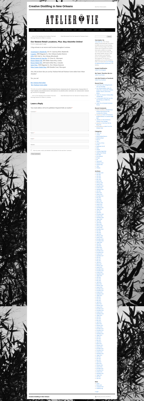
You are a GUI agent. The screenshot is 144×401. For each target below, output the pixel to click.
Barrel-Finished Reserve (54, 89)
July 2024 (98, 176)
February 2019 (99, 235)
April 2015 (98, 302)
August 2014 (99, 315)
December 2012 (99, 348)
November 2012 (100, 350)
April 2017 (98, 262)
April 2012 (98, 361)
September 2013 (100, 333)
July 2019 (98, 230)
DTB (32, 56)
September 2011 (100, 373)
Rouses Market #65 (36, 63)
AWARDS (96, 30)
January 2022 (99, 204)
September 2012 (100, 353)
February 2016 (99, 285)
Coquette (33, 54)
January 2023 (99, 194)
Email (32, 138)
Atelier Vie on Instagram (100, 70)
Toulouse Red (82, 89)
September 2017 (100, 255)
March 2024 (99, 181)
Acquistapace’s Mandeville (39, 52)
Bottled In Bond (100, 138)
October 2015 (99, 292)
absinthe (36, 90)
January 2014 (99, 327)
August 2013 (99, 335)
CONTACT (89, 30)
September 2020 (100, 217)
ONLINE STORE (67, 30)
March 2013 (99, 343)
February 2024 (99, 182)
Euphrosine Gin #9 (65, 89)
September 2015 (100, 294)
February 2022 (99, 202)
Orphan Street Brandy (101, 153)
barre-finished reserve (44, 90)
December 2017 (99, 250)
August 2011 (99, 375)
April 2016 (98, 282)
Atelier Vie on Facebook (100, 80)
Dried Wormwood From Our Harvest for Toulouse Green (75, 36)
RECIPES (47, 30)
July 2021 (98, 211)
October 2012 (99, 352)
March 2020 (99, 224)
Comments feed (99, 386)
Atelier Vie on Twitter (100, 75)
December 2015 (99, 289)
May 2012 (98, 360)
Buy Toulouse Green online (39, 85)
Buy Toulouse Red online (38, 82)
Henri (97, 148)
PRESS (103, 30)
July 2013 (98, 337)
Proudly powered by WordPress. (104, 396)
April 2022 (98, 199)
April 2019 (98, 234)
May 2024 (98, 179)
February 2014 (99, 325)
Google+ (97, 391)
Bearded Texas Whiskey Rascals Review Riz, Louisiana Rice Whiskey (104, 111)
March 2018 (99, 247)
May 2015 (98, 300)
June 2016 (98, 279)
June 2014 (98, 318)
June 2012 (98, 358)
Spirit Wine (34, 65)
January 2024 (99, 184)
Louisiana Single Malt (101, 151)
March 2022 (99, 201)
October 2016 (99, 272)
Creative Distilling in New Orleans (51, 6)
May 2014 (98, 320)
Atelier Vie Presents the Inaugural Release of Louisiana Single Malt (104, 116)
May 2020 (98, 221)
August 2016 (99, 275)
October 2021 (99, 206)
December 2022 (99, 196)
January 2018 (99, 249)
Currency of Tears (100, 143)
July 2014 (98, 317)
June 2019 (98, 232)
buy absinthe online (63, 90)
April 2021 (98, 212)
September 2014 (100, 313)
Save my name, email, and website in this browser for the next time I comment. (52, 150)
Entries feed (99, 385)
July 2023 (98, 191)
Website (33, 144)
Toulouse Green (74, 89)
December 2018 (99, 239)
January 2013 (99, 347)
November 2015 (100, 290)
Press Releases (99, 156)
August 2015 (99, 295)
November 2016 (100, 270)
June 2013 (98, 338)
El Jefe (97, 144)
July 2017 (98, 257)
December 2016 (99, 269)
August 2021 (99, 209)
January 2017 (99, 267)
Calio (97, 141)
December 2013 (99, 328)
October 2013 (99, 332)
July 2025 (98, 174)
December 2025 (99, 172)
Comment (33, 111)
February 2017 (99, 265)
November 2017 (100, 252)
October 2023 (99, 187)
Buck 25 (98, 139)
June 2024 (98, 177)
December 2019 (99, 229)
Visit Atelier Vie (98, 41)
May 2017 (98, 260)
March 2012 (99, 363)
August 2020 (99, 219)
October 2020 (99, 216)
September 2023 (100, 189)
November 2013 (100, 330)
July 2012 (98, 357)
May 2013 (98, 340)
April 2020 (98, 222)
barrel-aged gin (54, 90)
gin (75, 90)
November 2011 (100, 370)
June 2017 (98, 259)
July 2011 (98, 376)
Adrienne (98, 119)
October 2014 (99, 312)
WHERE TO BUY (56, 30)
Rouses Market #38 (36, 60)
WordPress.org (99, 388)
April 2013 (98, 342)
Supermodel (99, 161)
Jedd (45, 44)
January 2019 (99, 237)
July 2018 (98, 244)
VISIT (75, 30)
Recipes (98, 158)
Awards (98, 134)
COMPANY (81, 30)
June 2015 (98, 298)
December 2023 (99, 186)
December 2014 (99, 308)
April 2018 (98, 245)
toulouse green (80, 90)
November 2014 (100, 310)
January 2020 (99, 227)
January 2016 (99, 287)
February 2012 (99, 365)
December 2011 (99, 368)
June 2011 (98, 378)
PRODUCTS (39, 30)
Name (32, 132)
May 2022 (98, 197)
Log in (97, 383)
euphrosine (71, 90)
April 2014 (98, 322)
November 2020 (100, 214)
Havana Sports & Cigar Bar (39, 58)
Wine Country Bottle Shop (38, 67)
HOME (32, 30)
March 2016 (99, 284)
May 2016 (98, 280)
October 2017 (99, 254)
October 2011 (99, 371)
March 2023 (99, 192)
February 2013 (99, 345)
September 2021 (100, 207)
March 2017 (99, 264)
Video (97, 166)
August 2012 (99, 355)
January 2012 (99, 366)
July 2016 (98, 277)
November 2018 (100, 240)
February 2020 (99, 226)
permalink (42, 92)
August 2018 (99, 242)
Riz (97, 159)
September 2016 (100, 274)
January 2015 (99, 307)
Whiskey (98, 167)
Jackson (98, 149)
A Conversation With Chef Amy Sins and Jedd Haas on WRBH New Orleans (104, 100)
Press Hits (98, 154)
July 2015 (98, 297)
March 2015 (99, 303)
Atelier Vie (45, 89)
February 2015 (99, 305)
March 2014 (99, 323)
